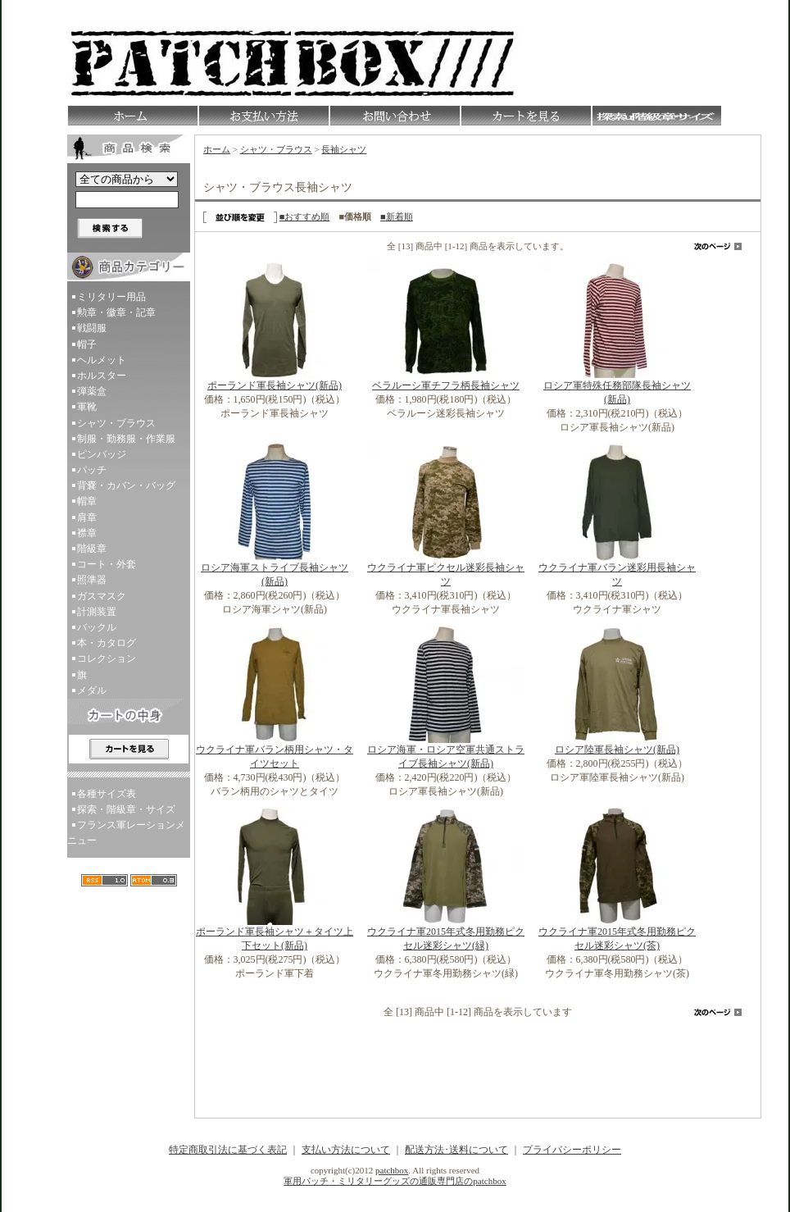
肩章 (87, 517)
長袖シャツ (343, 149)
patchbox (391, 1170)
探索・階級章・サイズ (126, 809)
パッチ (92, 470)
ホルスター (101, 375)
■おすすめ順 (304, 216)
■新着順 (396, 216)
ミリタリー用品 (111, 297)
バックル (96, 627)
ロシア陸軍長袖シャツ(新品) (617, 749)
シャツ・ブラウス (116, 423)
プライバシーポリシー (572, 1149)
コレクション (106, 658)
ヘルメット (101, 360)
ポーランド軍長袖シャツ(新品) (274, 385)
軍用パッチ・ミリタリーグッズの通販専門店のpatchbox (395, 1181)
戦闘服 (92, 328)
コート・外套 (106, 564)
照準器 (92, 579)
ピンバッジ (101, 454)
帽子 (87, 344)
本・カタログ (106, 643)
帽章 (87, 501)
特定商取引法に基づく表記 (228, 1149)
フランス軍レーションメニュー (126, 832)
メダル (92, 690)
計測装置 (96, 611)
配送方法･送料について (456, 1149)
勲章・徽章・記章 (116, 312)
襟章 (87, 533)
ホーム (216, 149)
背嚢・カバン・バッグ (126, 485)
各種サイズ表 (106, 794)
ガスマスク (101, 596)
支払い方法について (346, 1149)
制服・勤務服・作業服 (126, 438)
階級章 (92, 548)
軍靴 (87, 406)
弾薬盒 (92, 391)
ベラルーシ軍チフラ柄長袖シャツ (446, 385)
